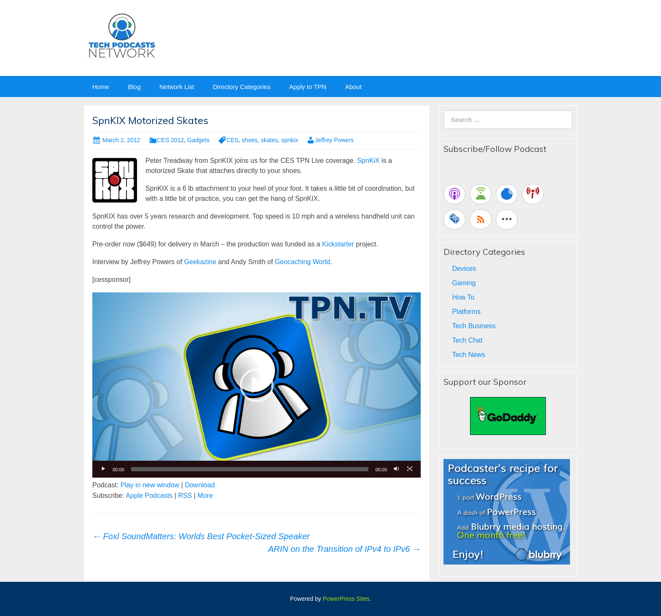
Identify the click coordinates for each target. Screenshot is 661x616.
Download (200, 485)
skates (269, 140)
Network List (176, 86)
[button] (257, 385)
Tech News (468, 354)
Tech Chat (467, 340)
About (353, 86)
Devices (464, 268)
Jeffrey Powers (334, 140)
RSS (185, 495)
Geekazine (200, 261)
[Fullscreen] (410, 469)
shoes (250, 140)
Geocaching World (302, 261)
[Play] (103, 469)
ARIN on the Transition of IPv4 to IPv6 (344, 549)
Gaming (464, 282)
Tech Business (473, 326)
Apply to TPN (307, 86)
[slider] (250, 469)
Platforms (466, 311)
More (204, 495)
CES (232, 140)
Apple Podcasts (149, 495)
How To (463, 297)
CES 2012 (170, 140)
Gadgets (198, 140)
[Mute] (396, 469)
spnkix (289, 140)
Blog (134, 86)
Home (100, 86)
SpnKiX (368, 160)
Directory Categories (242, 86)
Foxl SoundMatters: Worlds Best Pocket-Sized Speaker (201, 536)
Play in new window (150, 485)
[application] (256, 384)
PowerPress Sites (346, 598)
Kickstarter (338, 244)
